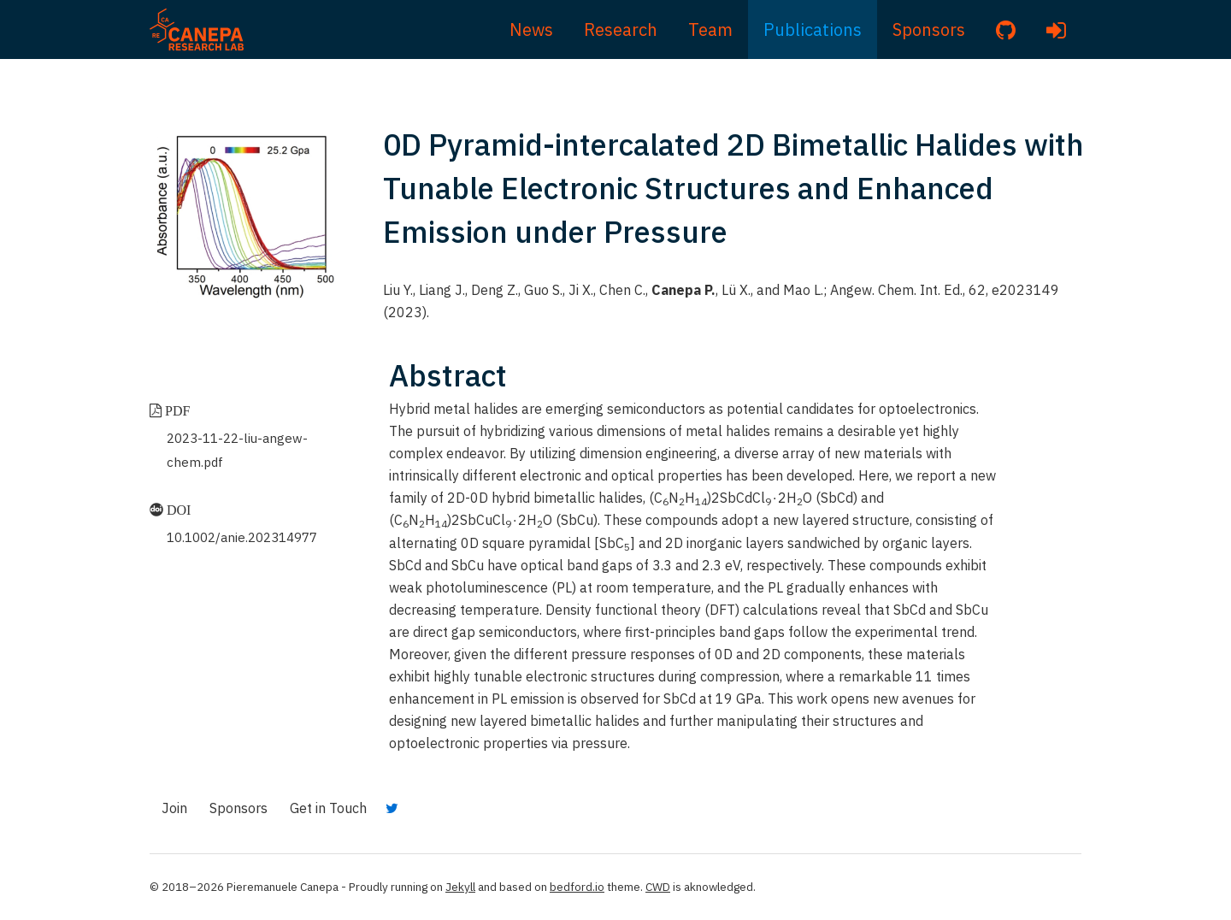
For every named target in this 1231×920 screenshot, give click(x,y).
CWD (657, 886)
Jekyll (460, 886)
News (531, 29)
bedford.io (577, 886)
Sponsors (928, 29)
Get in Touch (328, 808)
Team (710, 29)
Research (620, 29)
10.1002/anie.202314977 (242, 537)
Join (174, 808)
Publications (812, 29)
